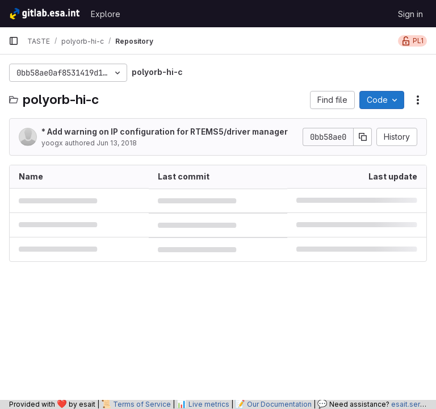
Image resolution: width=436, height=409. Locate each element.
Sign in (410, 14)
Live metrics (208, 404)
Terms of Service (142, 404)
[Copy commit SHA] (363, 137)
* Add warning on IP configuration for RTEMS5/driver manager (164, 131)
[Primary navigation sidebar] (14, 41)
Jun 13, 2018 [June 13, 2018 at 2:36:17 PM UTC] (117, 143)
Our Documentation (279, 404)
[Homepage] (44, 14)
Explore (105, 14)
